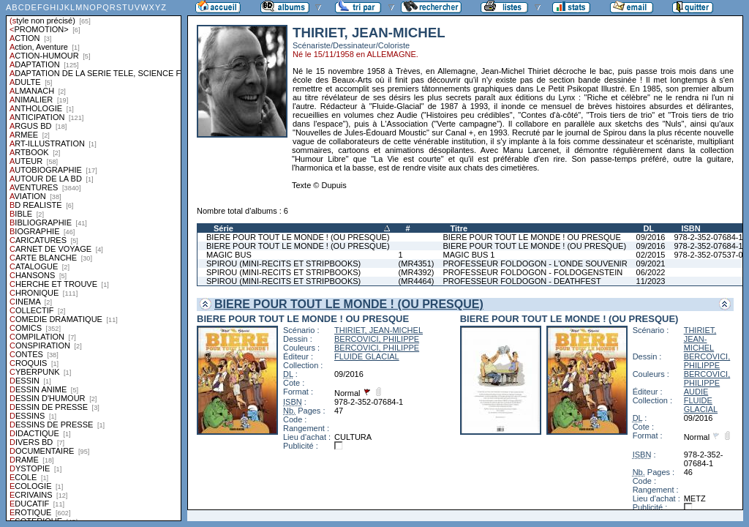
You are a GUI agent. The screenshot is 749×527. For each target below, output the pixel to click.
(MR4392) (416, 272)
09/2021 (651, 263)
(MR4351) (416, 263)
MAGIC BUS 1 (469, 254)
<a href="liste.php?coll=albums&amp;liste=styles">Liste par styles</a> (93, 260)
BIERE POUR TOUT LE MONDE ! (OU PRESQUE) (298, 237)
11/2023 (651, 281)
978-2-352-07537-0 (708, 254)
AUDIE (696, 391)
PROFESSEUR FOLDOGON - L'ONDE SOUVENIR (535, 263)
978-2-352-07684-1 (708, 237)
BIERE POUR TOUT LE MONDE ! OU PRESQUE (532, 237)
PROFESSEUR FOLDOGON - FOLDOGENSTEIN (533, 272)
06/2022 (651, 272)
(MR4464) (416, 281)
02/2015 (651, 254)
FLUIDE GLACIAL (366, 356)
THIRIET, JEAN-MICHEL (378, 330)
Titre (459, 228)
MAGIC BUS (229, 254)
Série (223, 228)
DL (649, 228)
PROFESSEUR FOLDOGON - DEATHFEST (522, 281)
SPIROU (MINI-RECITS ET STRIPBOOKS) (283, 263)
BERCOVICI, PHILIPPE (376, 338)
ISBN (690, 228)
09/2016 (651, 237)
